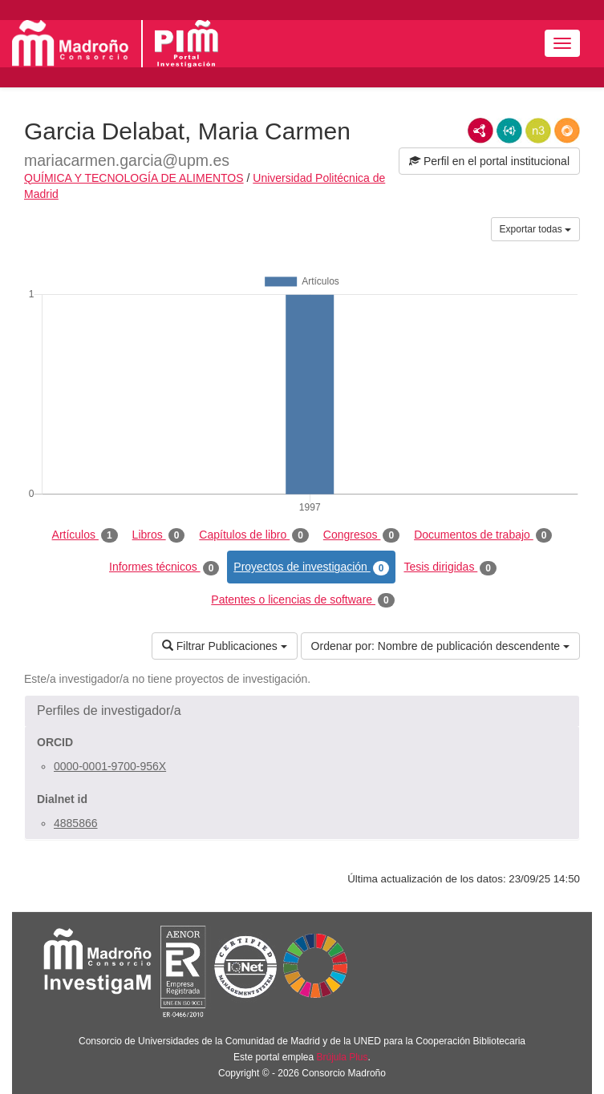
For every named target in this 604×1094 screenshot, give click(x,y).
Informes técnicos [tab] (164, 567)
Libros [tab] (158, 535)
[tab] (302, 711)
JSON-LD (509, 130)
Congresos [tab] (361, 535)
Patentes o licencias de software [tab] (302, 600)
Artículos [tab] (85, 535)
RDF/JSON (567, 130)
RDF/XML (480, 130)
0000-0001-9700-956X (110, 766)
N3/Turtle (538, 130)
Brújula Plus (342, 1057)
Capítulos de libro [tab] (254, 535)
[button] (302, 711)
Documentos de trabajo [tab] (483, 535)
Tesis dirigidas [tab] (450, 567)
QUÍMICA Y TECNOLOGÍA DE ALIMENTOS (134, 178)
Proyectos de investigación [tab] (311, 567)
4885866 (76, 823)
